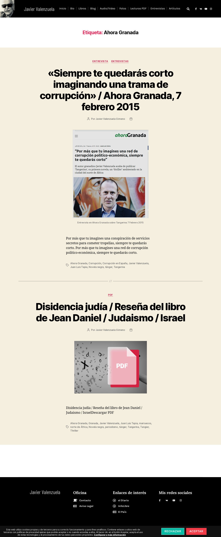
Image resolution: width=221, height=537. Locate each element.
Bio (72, 8)
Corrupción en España (115, 263)
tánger (108, 266)
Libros (82, 8)
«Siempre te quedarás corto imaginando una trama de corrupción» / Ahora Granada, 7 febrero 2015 (110, 90)
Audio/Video (107, 8)
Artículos (174, 8)
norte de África (78, 426)
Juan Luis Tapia (78, 266)
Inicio (62, 8)
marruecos (145, 423)
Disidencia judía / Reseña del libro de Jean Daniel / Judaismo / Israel (110, 312)
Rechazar (173, 531)
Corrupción (95, 263)
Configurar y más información (110, 534)
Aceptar (196, 531)
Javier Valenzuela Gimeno (110, 118)
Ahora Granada (78, 263)
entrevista (100, 61)
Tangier (144, 426)
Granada (93, 423)
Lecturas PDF (138, 8)
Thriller (74, 430)
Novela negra (96, 266)
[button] (188, 8)
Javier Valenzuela (138, 263)
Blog (93, 8)
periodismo (111, 426)
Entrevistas (158, 8)
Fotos (122, 8)
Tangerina (119, 266)
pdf (110, 295)
